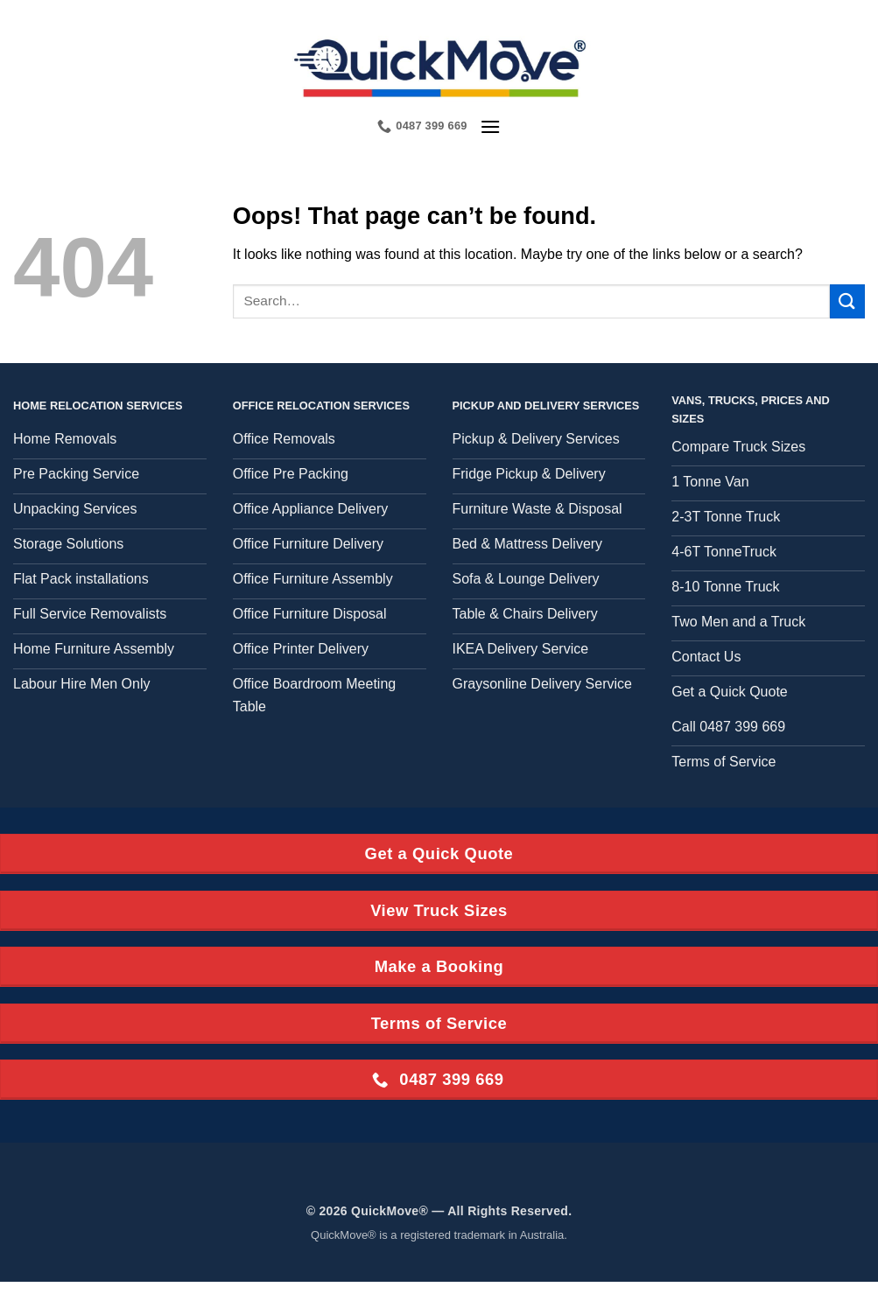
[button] (490, 126)
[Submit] (847, 301)
